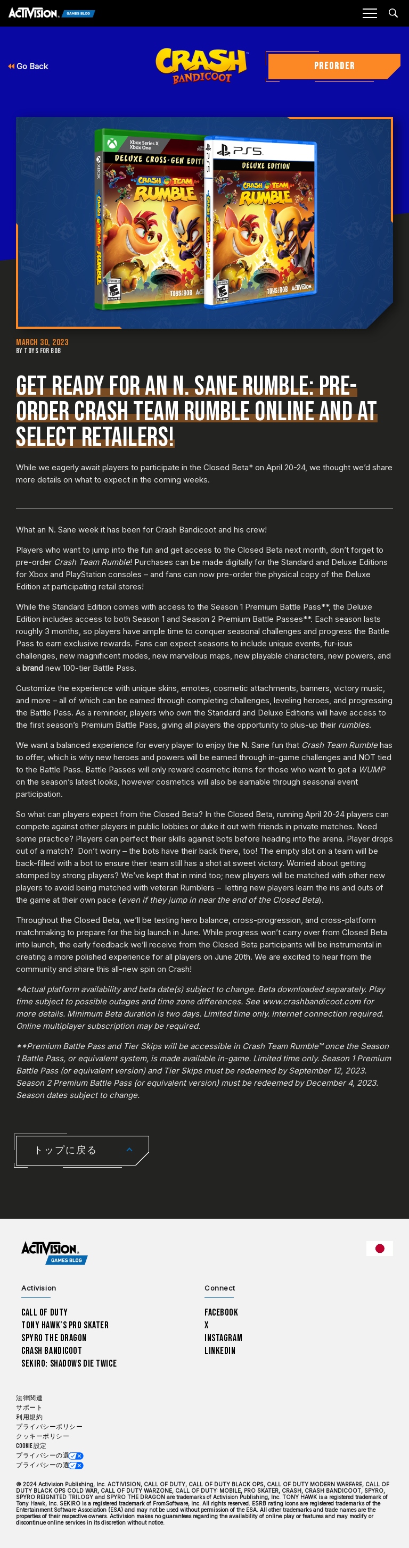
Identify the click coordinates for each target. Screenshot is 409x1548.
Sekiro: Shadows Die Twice (69, 1363)
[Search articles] (393, 13)
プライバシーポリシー (49, 1427)
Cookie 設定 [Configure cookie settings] (31, 1446)
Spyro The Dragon (54, 1338)
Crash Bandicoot (51, 1350)
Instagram (223, 1338)
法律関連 (29, 1398)
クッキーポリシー (42, 1437)
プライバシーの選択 (46, 1456)
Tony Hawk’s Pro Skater (65, 1325)
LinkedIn (220, 1350)
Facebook (221, 1312)
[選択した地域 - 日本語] (379, 1248)
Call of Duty (44, 1312)
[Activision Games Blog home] (54, 1254)
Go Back (28, 66)
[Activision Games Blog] (52, 13)
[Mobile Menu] (369, 13)
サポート (29, 1408)
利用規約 (29, 1417)
